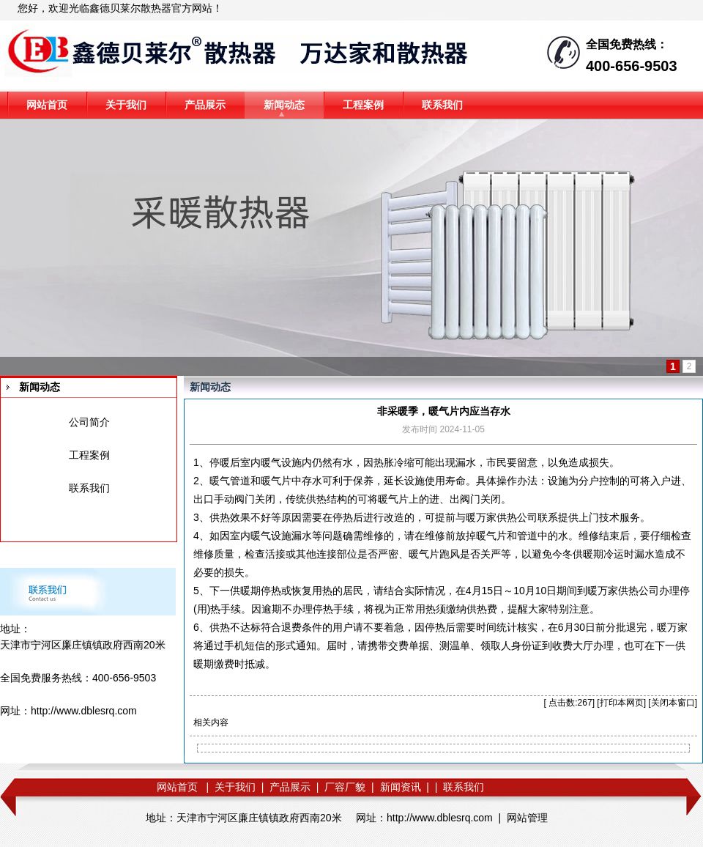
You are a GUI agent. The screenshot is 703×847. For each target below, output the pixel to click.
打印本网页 (622, 703)
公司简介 (89, 422)
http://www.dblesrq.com (84, 711)
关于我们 (125, 105)
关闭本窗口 (673, 703)
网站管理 (527, 818)
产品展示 (205, 105)
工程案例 (363, 105)
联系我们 (442, 105)
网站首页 (46, 105)
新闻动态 (284, 105)
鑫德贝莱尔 (115, 8)
